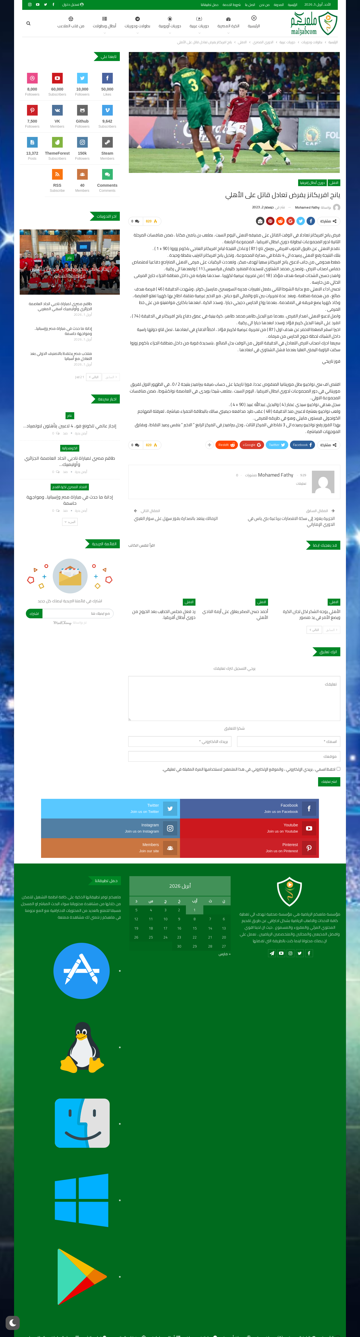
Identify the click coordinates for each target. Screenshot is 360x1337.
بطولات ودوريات (111, 23)
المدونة (279, 4)
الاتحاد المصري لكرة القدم (70, 487)
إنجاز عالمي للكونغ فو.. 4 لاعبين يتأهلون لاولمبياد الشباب (70, 272)
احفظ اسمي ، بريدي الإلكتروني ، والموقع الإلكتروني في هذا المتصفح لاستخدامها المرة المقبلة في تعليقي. (248, 767)
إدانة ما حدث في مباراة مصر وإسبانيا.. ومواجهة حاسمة (63, 331)
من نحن (264, 4)
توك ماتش (95, 1315)
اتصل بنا (250, 4)
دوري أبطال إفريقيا (312, 182)
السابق (331, 627)
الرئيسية (292, 4)
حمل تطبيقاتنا (210, 4)
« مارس (225, 931)
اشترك (34, 613)
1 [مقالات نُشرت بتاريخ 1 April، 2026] (194, 888)
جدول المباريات (65, 1315)
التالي (314, 627)
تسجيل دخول (73, 4)
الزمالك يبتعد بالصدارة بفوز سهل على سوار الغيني (176, 516)
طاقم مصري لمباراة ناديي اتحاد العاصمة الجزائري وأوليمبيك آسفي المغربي (60, 306)
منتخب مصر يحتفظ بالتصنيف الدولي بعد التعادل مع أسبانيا (61, 356)
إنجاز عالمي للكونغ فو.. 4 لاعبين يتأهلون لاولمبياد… (69, 425)
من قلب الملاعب (129, 1315)
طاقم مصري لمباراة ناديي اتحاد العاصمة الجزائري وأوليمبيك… (69, 461)
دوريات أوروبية (143, 23)
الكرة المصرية (201, 23)
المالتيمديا (37, 1315)
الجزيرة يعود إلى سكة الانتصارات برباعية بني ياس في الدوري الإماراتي (291, 519)
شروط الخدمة (232, 4)
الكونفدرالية (69, 448)
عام (70, 257)
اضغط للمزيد (47, 23)
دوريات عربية (172, 23)
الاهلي (334, 182)
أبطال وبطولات (78, 23)
